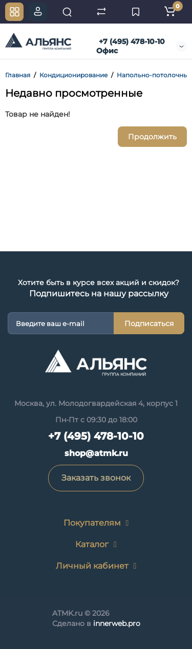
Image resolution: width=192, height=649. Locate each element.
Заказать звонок (96, 478)
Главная (17, 75)
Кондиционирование (73, 75)
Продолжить (152, 136)
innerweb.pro (116, 623)
